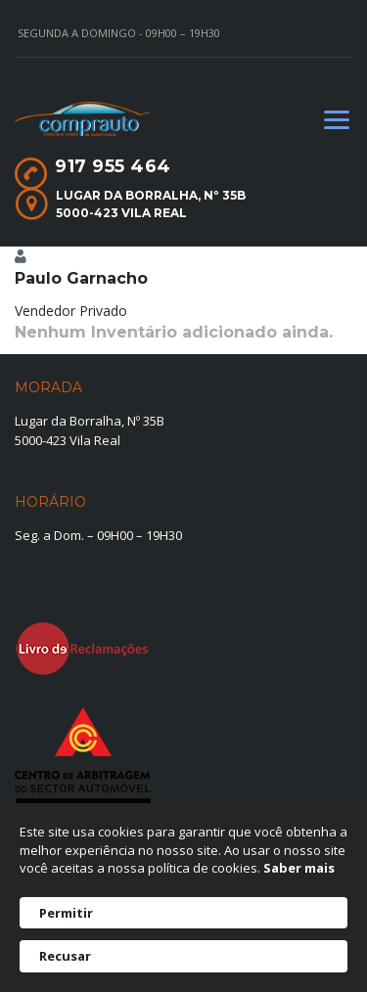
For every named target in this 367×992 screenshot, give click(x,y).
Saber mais (299, 868)
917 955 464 (113, 166)
